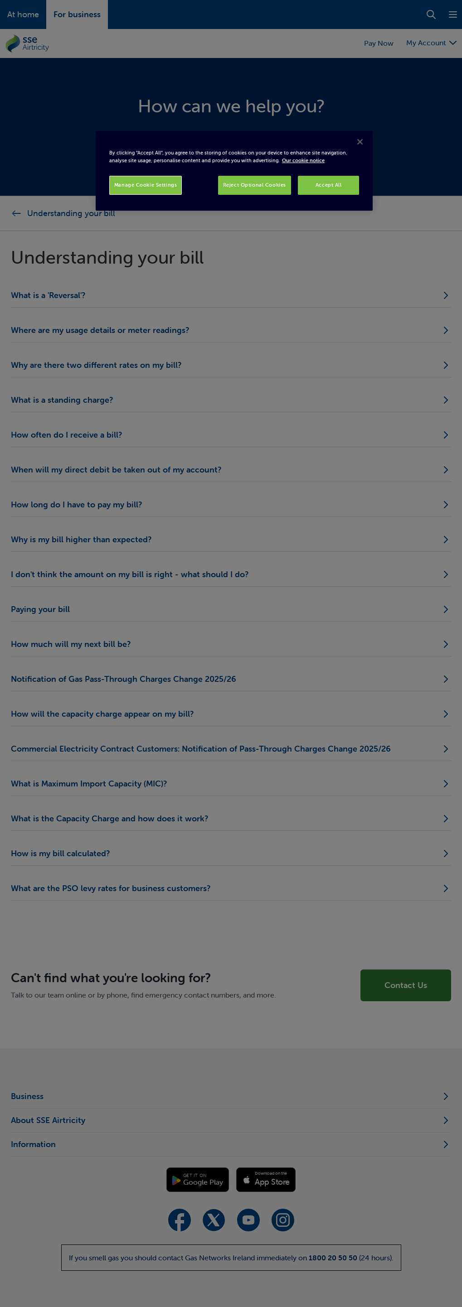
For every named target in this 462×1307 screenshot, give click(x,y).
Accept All (329, 185)
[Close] (360, 142)
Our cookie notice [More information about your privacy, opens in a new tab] (303, 160)
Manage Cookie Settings (145, 185)
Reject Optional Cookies (254, 185)
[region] (234, 171)
